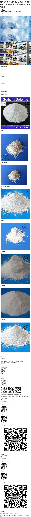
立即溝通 (2, 422)
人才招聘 (2, 384)
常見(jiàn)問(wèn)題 (4, 381)
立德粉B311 (3, 220)
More (1, 164)
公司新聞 (2, 377)
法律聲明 (7, 394)
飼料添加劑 (3, 374)
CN (1, 15)
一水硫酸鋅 (3, 319)
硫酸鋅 (2, 372)
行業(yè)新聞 (3, 378)
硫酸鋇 (2, 373)
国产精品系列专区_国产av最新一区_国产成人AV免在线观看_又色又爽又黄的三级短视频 (15, 4)
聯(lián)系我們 (3, 394)
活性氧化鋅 (3, 371)
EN (2, 15)
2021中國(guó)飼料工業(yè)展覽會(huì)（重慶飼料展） (11, 361)
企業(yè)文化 (3, 83)
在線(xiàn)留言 (3, 380)
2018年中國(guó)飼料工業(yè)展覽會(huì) (8, 362)
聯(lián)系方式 (3, 383)
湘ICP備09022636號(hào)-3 (24, 396)
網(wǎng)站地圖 (12, 394)
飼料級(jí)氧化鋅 (4, 162)
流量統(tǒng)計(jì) (18, 394)
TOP (1, 399)
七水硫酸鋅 (3, 285)
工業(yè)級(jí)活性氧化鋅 (5, 186)
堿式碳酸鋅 (3, 251)
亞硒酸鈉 (2, 130)
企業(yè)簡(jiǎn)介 (4, 76)
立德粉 (2, 369)
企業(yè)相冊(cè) (4, 91)
